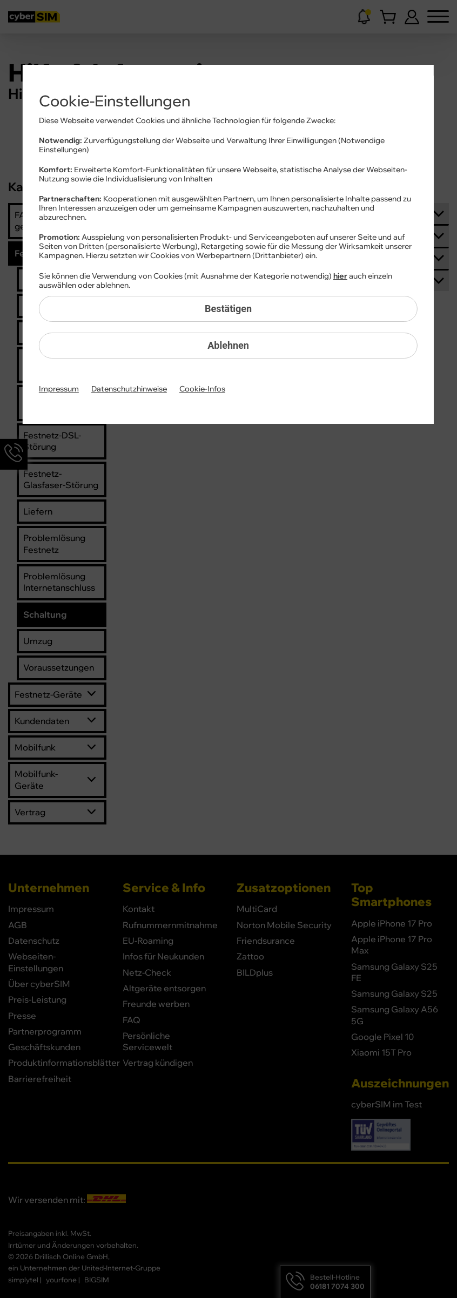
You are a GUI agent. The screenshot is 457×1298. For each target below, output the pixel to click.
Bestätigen (228, 308)
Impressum (59, 389)
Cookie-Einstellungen (114, 101)
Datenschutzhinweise (129, 389)
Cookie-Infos (202, 389)
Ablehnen (228, 345)
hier (340, 276)
